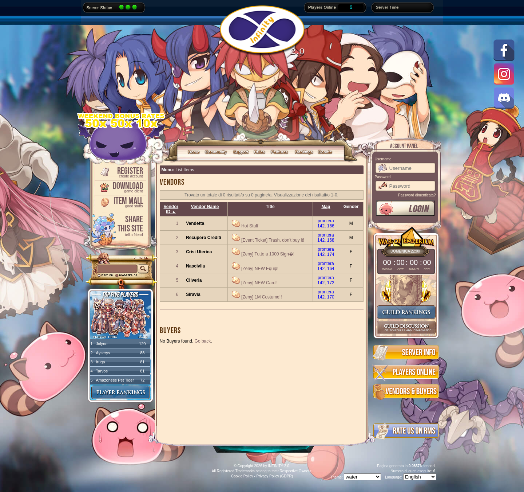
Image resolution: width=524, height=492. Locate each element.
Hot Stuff (249, 226)
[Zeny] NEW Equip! (259, 268)
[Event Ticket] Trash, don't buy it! (272, 240)
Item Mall (119, 201)
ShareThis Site (119, 225)
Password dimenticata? (417, 195)
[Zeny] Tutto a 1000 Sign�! (267, 254)
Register (119, 171)
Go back (203, 341)
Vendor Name (205, 206)
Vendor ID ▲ (171, 209)
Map (325, 206)
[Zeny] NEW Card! (259, 282)
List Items (184, 169)
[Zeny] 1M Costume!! (261, 297)
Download (119, 186)
